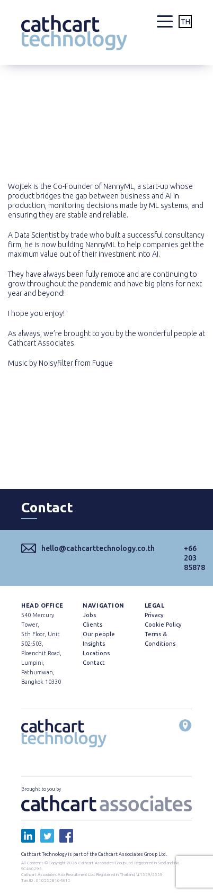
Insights (94, 643)
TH (185, 21)
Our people (99, 634)
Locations (96, 653)
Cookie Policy (163, 624)
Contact (94, 662)
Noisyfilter (56, 363)
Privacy (154, 615)
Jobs (89, 615)
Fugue (102, 363)
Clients (92, 624)
